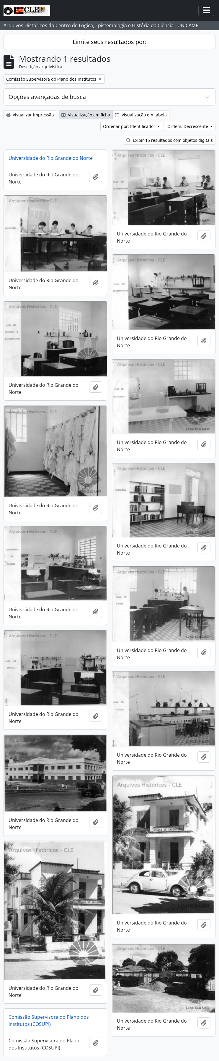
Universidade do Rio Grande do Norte (51, 158)
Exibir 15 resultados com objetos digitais (169, 140)
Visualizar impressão (30, 115)
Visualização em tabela (141, 115)
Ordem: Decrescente (188, 126)
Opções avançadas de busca (47, 97)
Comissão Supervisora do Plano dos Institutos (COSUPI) (49, 1020)
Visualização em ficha (85, 115)
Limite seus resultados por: (109, 42)
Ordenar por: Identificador (129, 126)
